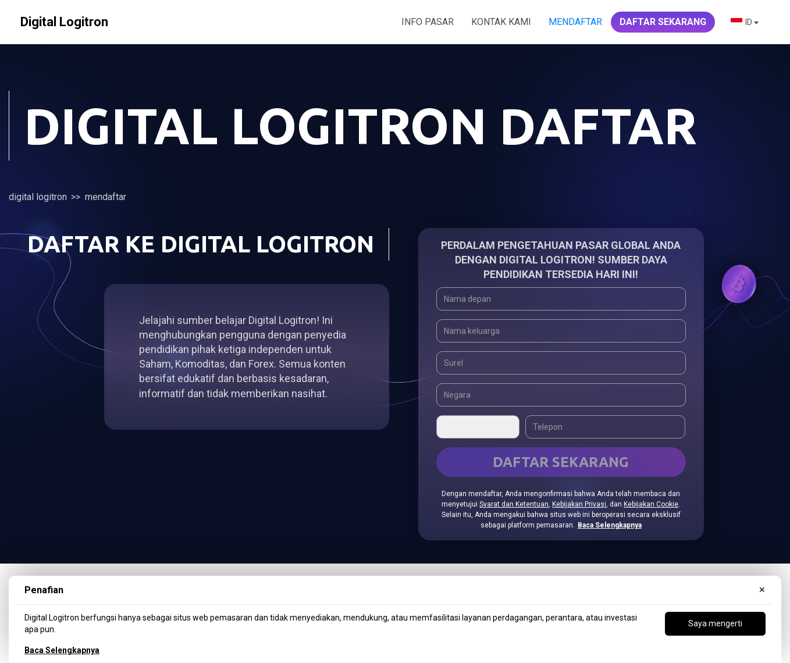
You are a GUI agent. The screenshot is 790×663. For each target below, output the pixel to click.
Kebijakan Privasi (579, 504)
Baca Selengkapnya (61, 650)
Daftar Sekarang (561, 462)
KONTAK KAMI (501, 21)
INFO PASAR (427, 21)
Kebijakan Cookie (651, 504)
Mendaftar (575, 21)
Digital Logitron (38, 196)
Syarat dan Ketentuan (514, 504)
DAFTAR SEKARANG (663, 21)
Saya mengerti (715, 623)
